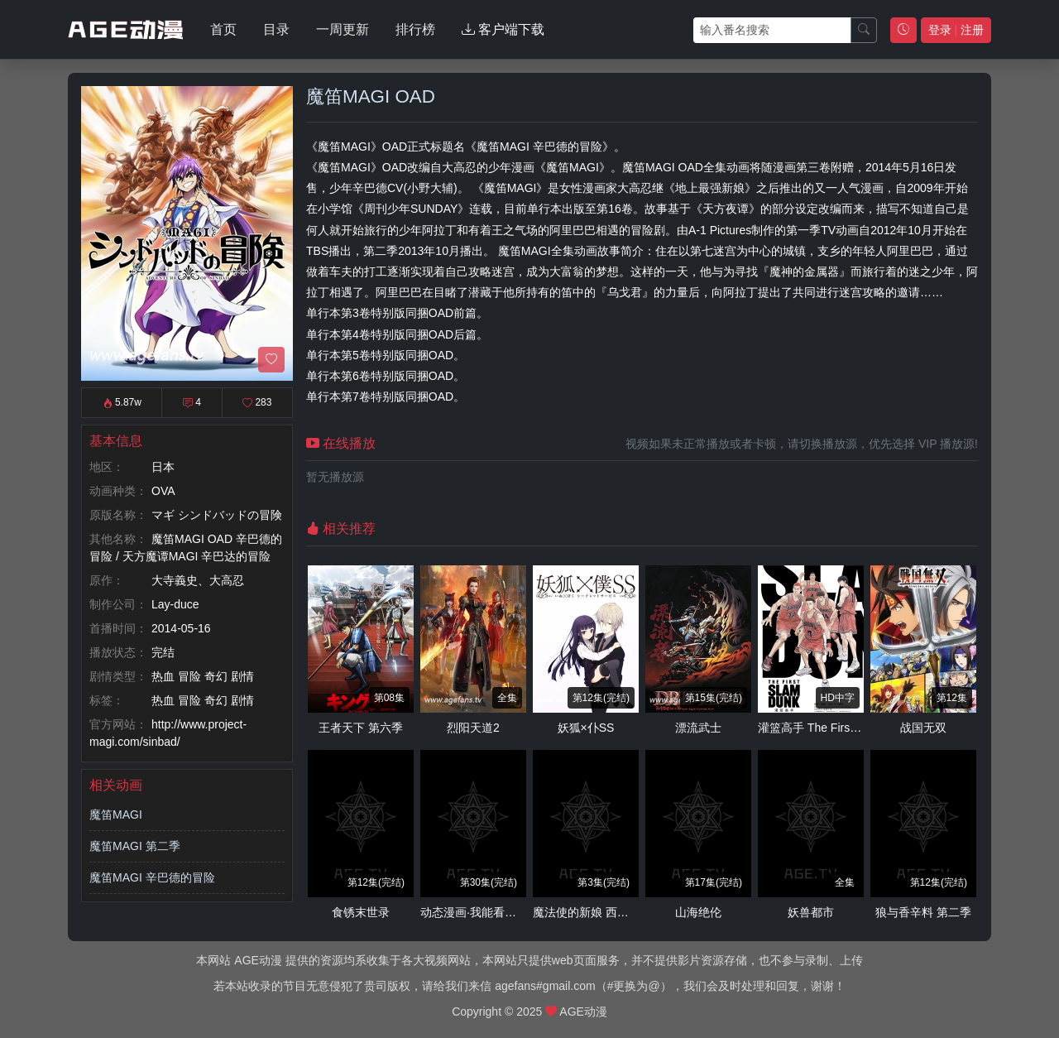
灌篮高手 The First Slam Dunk (835, 727)
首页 (223, 29)
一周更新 (342, 29)
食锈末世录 (361, 912)
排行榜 (415, 29)
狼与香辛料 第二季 (923, 912)
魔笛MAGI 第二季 (134, 846)
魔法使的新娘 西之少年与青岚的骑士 (627, 912)
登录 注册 (956, 29)
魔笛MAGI (115, 814)
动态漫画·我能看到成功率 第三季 (504, 912)
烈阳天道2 (473, 727)
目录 (276, 29)
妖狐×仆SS (586, 727)
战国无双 (923, 727)
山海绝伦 (698, 912)
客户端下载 (503, 29)
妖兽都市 (811, 912)
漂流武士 (698, 727)
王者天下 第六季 (361, 727)
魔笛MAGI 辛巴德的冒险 (152, 877)
